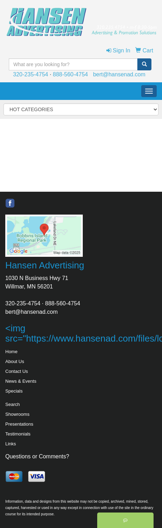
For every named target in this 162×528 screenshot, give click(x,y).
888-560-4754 (70, 74)
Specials (14, 391)
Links (10, 443)
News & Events (20, 381)
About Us (14, 361)
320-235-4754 (30, 74)
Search (12, 404)
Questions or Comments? (37, 456)
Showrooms (17, 414)
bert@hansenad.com (119, 74)
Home (11, 351)
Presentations (19, 424)
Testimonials (18, 434)
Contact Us (16, 371)
